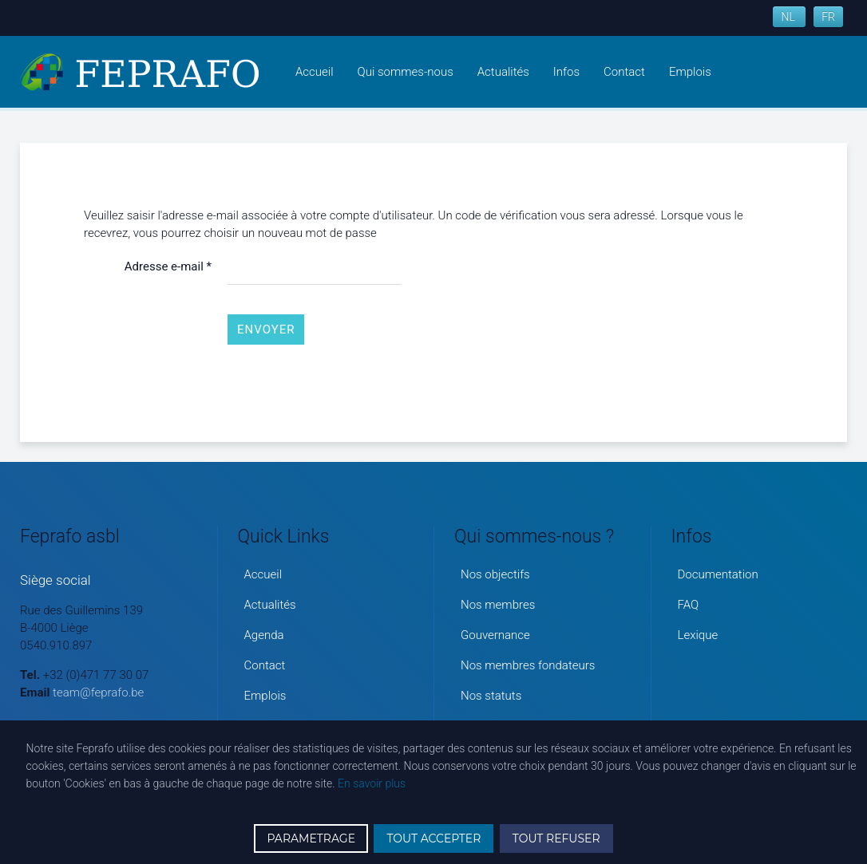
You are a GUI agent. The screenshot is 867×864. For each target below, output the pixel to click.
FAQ (688, 605)
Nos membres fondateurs (528, 665)
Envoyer (266, 329)
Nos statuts (491, 695)
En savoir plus (372, 783)
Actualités (503, 72)
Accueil (314, 72)
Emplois (690, 72)
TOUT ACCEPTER (433, 838)
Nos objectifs (495, 574)
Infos (566, 72)
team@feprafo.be (98, 692)
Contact (624, 72)
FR (828, 16)
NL (789, 16)
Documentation (718, 574)
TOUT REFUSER (556, 838)
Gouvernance (495, 635)
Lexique (698, 635)
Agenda (264, 635)
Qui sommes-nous (405, 72)
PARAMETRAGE (311, 838)
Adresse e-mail (168, 266)
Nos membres (498, 605)
